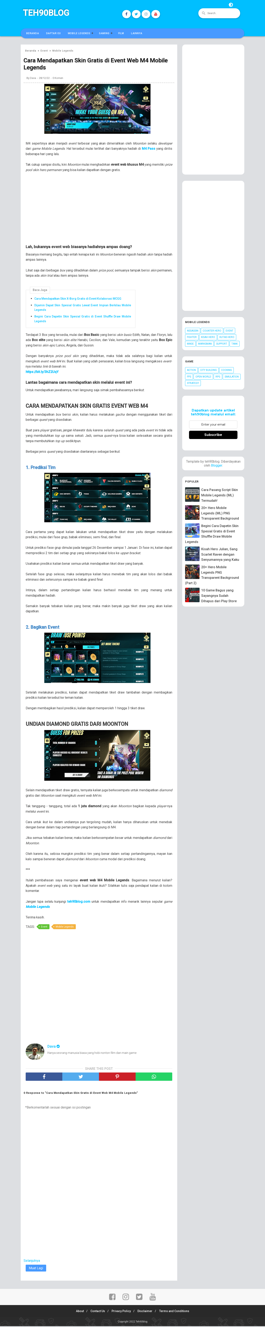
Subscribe (213, 435)
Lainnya (136, 33)
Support (221, 343)
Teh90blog (46, 13)
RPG (218, 376)
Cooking (226, 370)
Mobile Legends (79, 33)
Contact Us (96, 1312)
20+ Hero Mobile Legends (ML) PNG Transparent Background (220, 513)
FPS (189, 376)
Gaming (104, 33)
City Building (208, 370)
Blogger (216, 465)
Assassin (192, 330)
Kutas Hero (226, 337)
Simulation (232, 376)
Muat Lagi (36, 1269)
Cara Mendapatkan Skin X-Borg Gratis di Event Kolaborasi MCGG (77, 299)
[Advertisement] (101, 212)
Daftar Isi (53, 33)
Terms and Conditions (176, 1312)
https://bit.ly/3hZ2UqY (42, 373)
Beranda (32, 33)
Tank (234, 343)
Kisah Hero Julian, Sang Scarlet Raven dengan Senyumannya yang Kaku (220, 554)
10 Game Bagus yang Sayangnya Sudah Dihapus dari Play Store (219, 595)
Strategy (193, 383)
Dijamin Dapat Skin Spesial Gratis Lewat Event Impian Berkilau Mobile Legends (82, 308)
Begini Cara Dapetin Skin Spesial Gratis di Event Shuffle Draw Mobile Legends (82, 319)
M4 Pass (148, 149)
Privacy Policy (121, 1312)
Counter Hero (212, 330)
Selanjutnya (32, 1262)
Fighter (192, 337)
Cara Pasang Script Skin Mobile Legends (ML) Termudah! (219, 495)
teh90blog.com (78, 902)
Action (191, 370)
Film (121, 33)
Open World (203, 376)
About (77, 1312)
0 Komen (58, 78)
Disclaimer (146, 1312)
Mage (190, 343)
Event (44, 927)
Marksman (205, 343)
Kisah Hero (208, 337)
